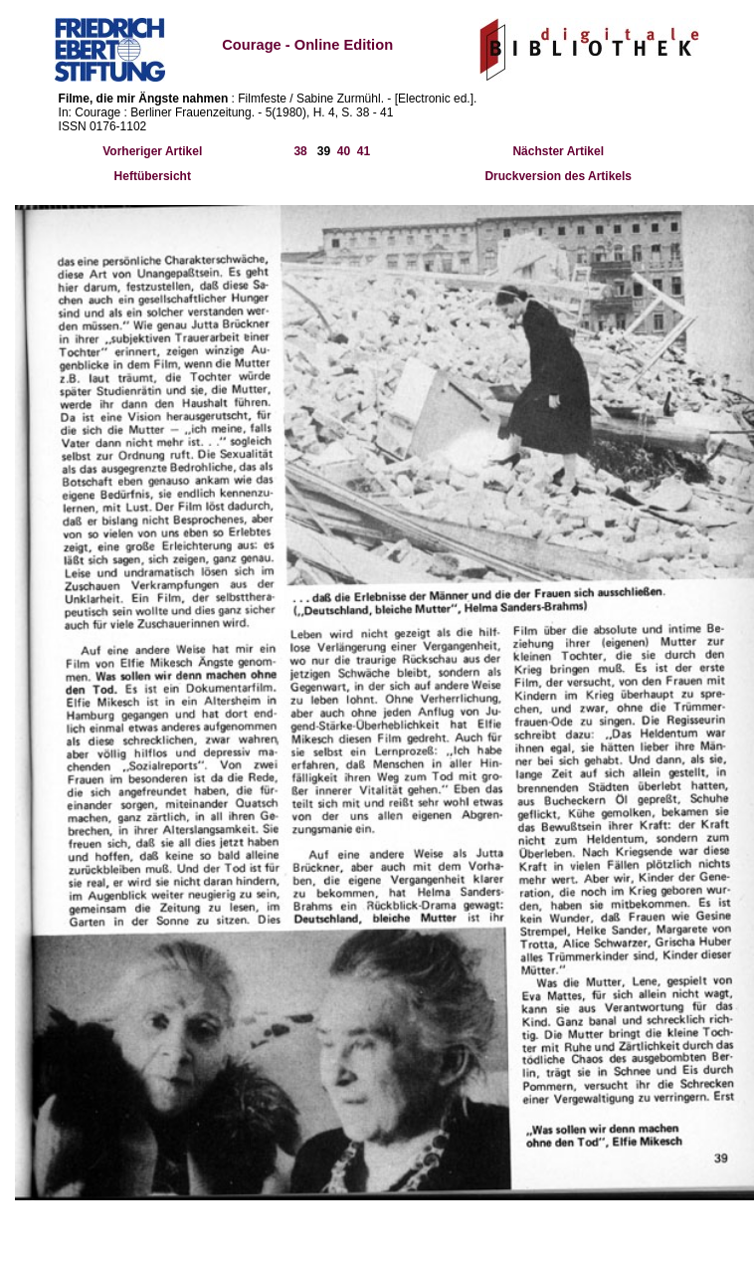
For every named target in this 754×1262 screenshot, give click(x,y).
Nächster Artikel (558, 151)
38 (299, 151)
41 (363, 151)
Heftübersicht (152, 176)
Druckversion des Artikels (558, 176)
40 (343, 151)
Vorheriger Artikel (152, 151)
